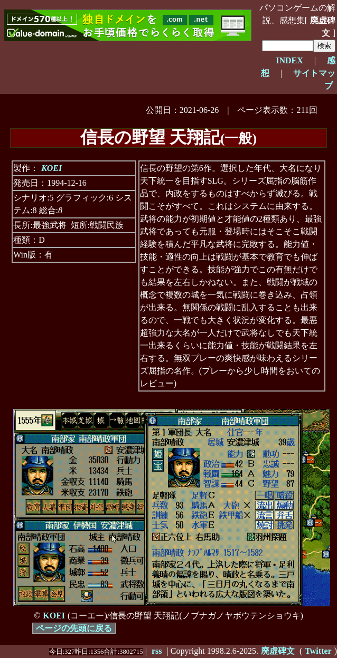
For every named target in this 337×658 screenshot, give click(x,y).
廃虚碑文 (322, 26)
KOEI (51, 168)
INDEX (289, 60)
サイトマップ (314, 79)
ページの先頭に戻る (74, 628)
